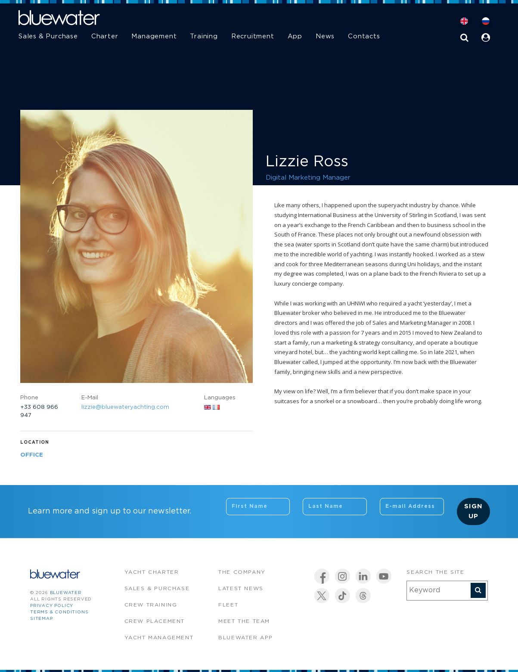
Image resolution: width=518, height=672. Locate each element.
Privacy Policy (51, 606)
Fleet (228, 605)
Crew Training (150, 605)
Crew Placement (154, 621)
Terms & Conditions (59, 612)
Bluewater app (245, 637)
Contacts (364, 36)
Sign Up (473, 511)
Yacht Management (159, 637)
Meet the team (244, 621)
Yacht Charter (151, 572)
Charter (104, 36)
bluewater (66, 593)
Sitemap (41, 619)
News (325, 36)
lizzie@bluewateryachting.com (125, 407)
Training (203, 36)
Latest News (241, 588)
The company (242, 572)
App (295, 36)
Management (154, 36)
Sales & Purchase (48, 36)
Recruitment (252, 36)
